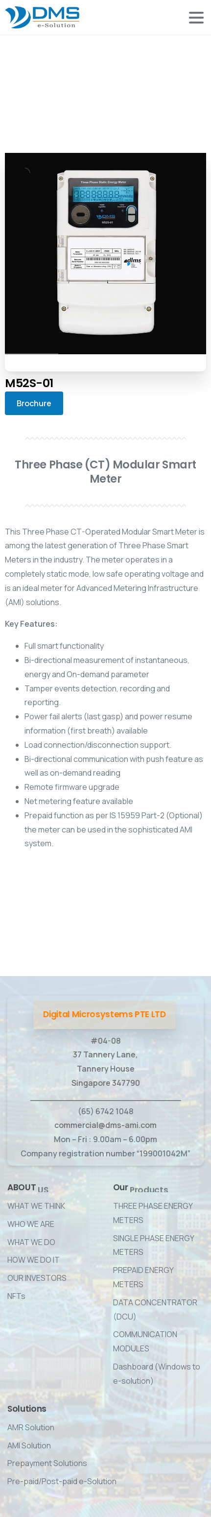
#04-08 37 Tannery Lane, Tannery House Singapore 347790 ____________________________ (104, 1068)
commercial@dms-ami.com (105, 1125)
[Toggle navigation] (196, 17)
